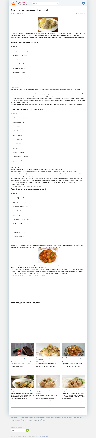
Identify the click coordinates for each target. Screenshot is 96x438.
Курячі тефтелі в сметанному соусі (21, 390)
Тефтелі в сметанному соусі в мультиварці (45, 359)
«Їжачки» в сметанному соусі (19, 358)
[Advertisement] (48, 288)
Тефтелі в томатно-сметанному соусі (73, 358)
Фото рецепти (39, 393)
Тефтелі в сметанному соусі (70, 390)
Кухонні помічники (40, 361)
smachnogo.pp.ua (44, 436)
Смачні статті (13, 359)
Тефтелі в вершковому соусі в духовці (45, 390)
